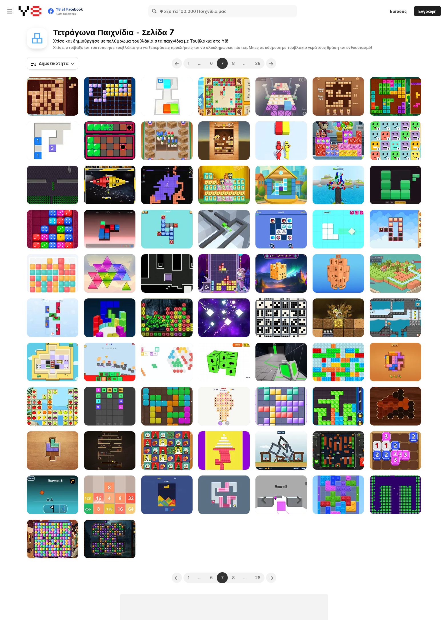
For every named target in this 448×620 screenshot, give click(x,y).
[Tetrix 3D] (109, 317)
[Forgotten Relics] (109, 539)
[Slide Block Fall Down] (224, 140)
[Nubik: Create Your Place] (109, 362)
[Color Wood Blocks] (52, 450)
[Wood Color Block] (395, 362)
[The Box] (281, 494)
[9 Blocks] (281, 317)
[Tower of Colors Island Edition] (338, 185)
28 (257, 63)
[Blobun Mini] (109, 140)
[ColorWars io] (167, 185)
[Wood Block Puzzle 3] (338, 96)
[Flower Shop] (167, 140)
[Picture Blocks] (52, 317)
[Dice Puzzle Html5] (52, 229)
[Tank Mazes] (338, 450)
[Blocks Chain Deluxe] (395, 229)
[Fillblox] (395, 185)
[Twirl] (338, 406)
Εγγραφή (427, 11)
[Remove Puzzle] (338, 229)
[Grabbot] (52, 362)
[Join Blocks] (109, 406)
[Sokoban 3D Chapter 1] (167, 96)
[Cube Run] (224, 229)
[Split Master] (224, 317)
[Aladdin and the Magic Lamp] (52, 539)
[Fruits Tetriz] (52, 406)
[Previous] (177, 63)
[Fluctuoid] (167, 273)
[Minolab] (52, 185)
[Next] (271, 63)
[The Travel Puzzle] (224, 96)
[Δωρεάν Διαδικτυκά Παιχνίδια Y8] (30, 11)
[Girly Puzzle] (281, 406)
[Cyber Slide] (109, 229)
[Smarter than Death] (395, 317)
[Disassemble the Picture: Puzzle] (224, 406)
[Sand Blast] (167, 494)
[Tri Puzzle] (109, 273)
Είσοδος (398, 11)
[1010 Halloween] (109, 96)
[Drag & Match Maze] (281, 229)
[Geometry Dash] (52, 494)
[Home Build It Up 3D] (281, 185)
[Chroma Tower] (52, 273)
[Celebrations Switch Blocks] (167, 450)
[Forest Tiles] (395, 96)
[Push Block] (224, 450)
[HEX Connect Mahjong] (167, 362)
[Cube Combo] (52, 140)
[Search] (154, 11)
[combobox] (52, 63)
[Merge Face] (395, 140)
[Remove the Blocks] (224, 362)
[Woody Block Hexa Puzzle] (395, 406)
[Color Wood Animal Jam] (338, 494)
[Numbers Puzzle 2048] (109, 494)
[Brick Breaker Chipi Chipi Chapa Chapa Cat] (395, 494)
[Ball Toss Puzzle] (167, 229)
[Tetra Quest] (224, 273)
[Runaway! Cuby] (281, 96)
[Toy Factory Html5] (224, 185)
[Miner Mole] (338, 317)
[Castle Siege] (281, 450)
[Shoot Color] (281, 140)
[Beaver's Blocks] (52, 96)
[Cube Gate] (281, 362)
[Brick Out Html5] (109, 185)
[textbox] (52, 63)
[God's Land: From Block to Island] (395, 273)
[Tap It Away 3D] (281, 273)
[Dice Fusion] (395, 450)
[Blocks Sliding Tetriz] (338, 362)
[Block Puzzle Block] (167, 406)
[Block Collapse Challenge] (167, 317)
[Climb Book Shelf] (109, 450)
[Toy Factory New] (338, 140)
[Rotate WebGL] (224, 494)
